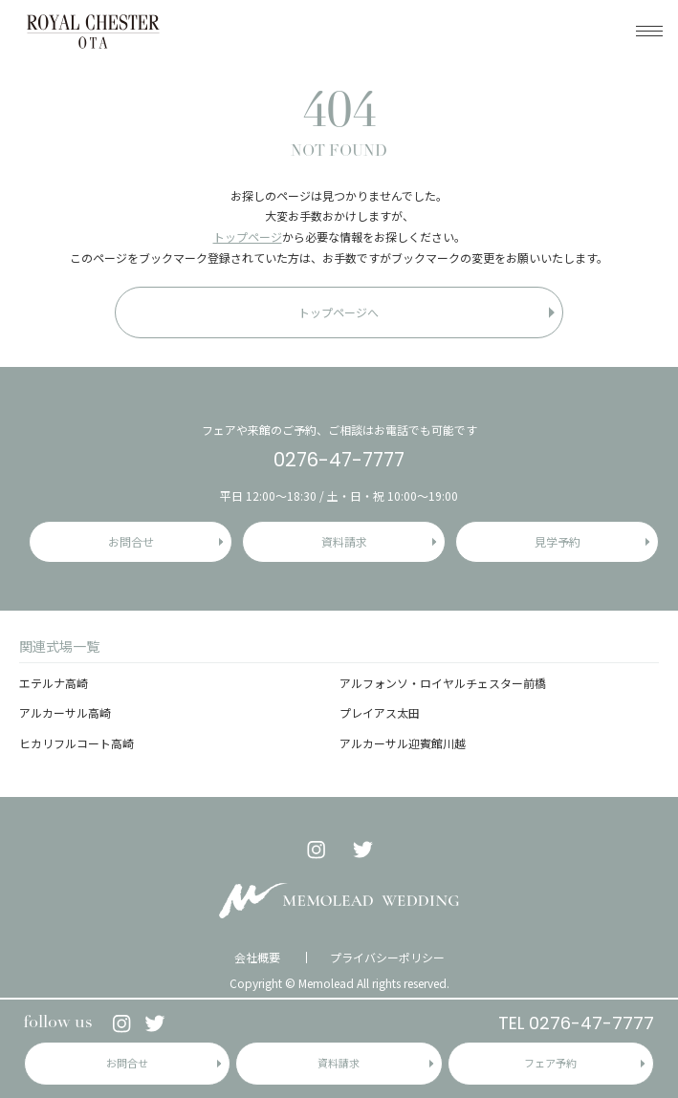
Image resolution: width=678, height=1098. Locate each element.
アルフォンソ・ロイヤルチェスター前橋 (442, 683)
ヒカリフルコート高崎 (76, 743)
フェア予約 (550, 1062)
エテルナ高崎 (53, 683)
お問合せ (127, 1062)
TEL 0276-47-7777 (576, 1023)
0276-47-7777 (339, 459)
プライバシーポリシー (387, 957)
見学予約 (557, 541)
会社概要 (257, 957)
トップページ (247, 236)
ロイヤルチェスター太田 (93, 31)
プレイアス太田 (379, 712)
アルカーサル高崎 (65, 712)
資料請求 (338, 1062)
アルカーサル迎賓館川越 (402, 743)
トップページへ (338, 312)
